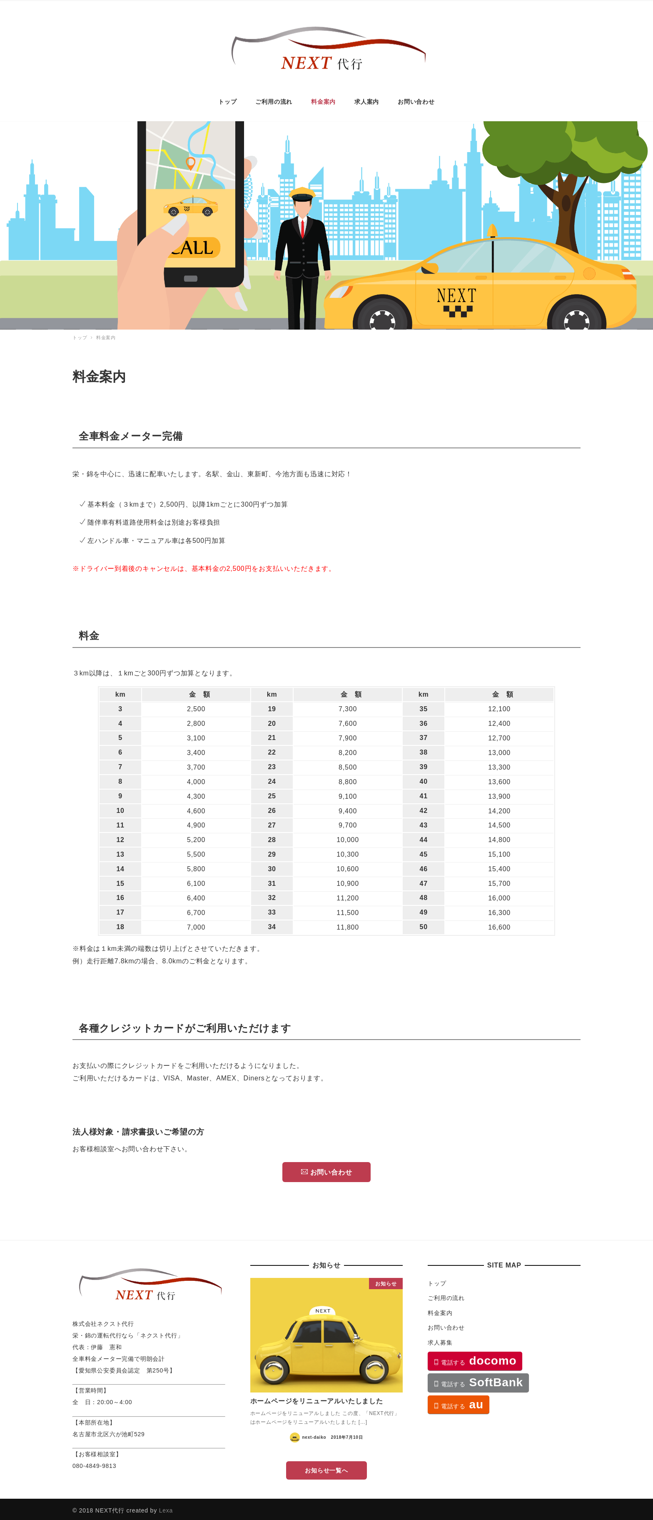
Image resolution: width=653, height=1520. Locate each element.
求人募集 (440, 1339)
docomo (475, 1357)
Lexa (166, 1507)
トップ (437, 1280)
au (459, 1401)
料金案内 (440, 1310)
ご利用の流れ (446, 1295)
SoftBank (478, 1379)
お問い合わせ (326, 1168)
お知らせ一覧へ (326, 1467)
